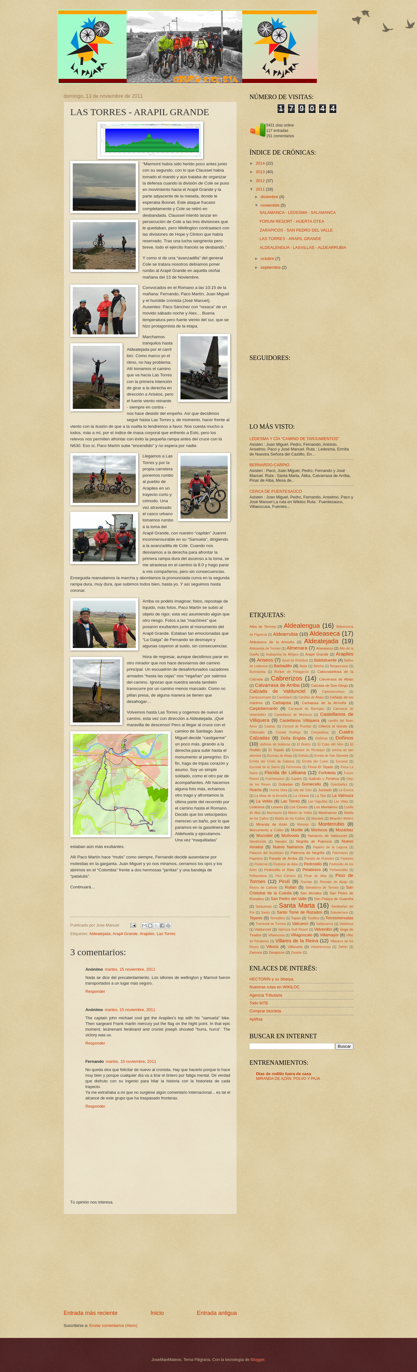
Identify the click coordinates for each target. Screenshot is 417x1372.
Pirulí (284, 881)
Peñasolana (257, 876)
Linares (277, 807)
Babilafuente (325, 660)
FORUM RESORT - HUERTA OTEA (292, 221)
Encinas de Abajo (279, 755)
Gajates (296, 778)
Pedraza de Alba (286, 864)
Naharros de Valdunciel (327, 836)
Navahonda (257, 841)
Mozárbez (344, 829)
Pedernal (260, 864)
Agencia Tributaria (265, 995)
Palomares (340, 853)
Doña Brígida (293, 738)
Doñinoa (321, 738)
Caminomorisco (333, 691)
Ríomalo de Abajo (333, 882)
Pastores (346, 858)
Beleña (319, 666)
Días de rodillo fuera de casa (283, 1073)
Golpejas (285, 784)
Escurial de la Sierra (264, 767)
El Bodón (304, 744)
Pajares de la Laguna (330, 847)
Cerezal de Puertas (296, 726)
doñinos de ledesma (275, 744)
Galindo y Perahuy (324, 778)
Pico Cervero (285, 876)
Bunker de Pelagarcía (291, 672)
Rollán (291, 887)
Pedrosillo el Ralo (279, 870)
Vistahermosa (321, 947)
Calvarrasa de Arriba (277, 685)
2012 (261, 180)
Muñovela (290, 835)
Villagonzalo (301, 935)
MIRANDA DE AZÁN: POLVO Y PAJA (288, 1078)
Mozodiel (264, 835)
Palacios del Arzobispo (266, 853)
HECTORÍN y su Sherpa (271, 979)
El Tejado (276, 750)
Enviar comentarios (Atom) (113, 1325)
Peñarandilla (339, 870)
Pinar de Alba (315, 876)
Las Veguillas (318, 801)
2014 (261, 163)
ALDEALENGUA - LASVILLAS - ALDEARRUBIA (303, 247)
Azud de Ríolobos (295, 660)
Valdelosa (346, 924)
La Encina (346, 790)
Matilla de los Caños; (290, 818)
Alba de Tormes (262, 626)
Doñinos (344, 737)
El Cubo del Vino (330, 744)
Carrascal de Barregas (306, 708)
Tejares (256, 918)
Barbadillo (283, 665)
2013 (261, 171)
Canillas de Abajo (311, 697)
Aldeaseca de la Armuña (271, 642)
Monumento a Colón (266, 830)
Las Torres (166, 933)
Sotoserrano (339, 912)
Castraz (269, 726)
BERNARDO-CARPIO (269, 464)
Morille (297, 829)
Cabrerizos (286, 678)
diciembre (269, 196)
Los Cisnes (298, 807)
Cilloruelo (257, 732)
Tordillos (313, 918)
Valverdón (323, 929)
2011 (261, 189)
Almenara (297, 648)
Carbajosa (282, 702)
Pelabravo (311, 869)
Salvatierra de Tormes (322, 887)
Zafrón (343, 947)
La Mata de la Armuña (270, 796)
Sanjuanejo (263, 906)
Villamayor (329, 935)
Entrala (303, 755)
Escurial (342, 761)
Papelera (255, 858)
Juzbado (325, 790)
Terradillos (277, 918)
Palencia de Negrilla (307, 853)
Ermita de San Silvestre (331, 755)
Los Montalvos (326, 807)
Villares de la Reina (296, 940)
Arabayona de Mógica (282, 654)
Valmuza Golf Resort (293, 929)
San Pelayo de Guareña (333, 899)
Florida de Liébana (285, 772)
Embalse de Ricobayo (308, 750)
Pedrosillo (313, 864)
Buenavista (257, 672)
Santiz (265, 912)
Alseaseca (324, 648)
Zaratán (296, 952)
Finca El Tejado (320, 767)
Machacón (274, 813)
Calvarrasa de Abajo (336, 679)
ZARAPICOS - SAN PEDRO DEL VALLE (296, 230)
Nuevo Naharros (288, 847)
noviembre (270, 205)
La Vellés (264, 801)
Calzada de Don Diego (329, 685)
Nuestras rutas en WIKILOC (274, 987)
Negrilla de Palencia (314, 841)
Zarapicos (276, 952)
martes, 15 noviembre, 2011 (130, 969)
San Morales (311, 893)
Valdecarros (324, 924)
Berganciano (339, 666)
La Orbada (301, 796)
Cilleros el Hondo (332, 726)
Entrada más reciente (90, 1313)
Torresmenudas (339, 918)
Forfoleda (326, 772)
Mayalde (317, 818)
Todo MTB (258, 1003)
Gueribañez (339, 784)
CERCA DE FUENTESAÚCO (275, 491)
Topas (296, 918)
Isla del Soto (303, 790)
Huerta (255, 789)
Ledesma (257, 807)
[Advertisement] (150, 1261)
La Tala (320, 796)
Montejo (303, 824)
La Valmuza (342, 795)
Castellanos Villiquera (299, 720)
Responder (95, 991)
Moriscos (319, 829)
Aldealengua (302, 625)
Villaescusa (276, 935)
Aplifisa (256, 1019)
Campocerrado (260, 697)
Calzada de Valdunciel (277, 691)
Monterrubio (331, 824)
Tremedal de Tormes (271, 924)
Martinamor (327, 813)
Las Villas (341, 801)
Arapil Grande (125, 933)
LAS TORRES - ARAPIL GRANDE (290, 238)
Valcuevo (300, 923)
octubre (267, 258)
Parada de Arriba (283, 858)
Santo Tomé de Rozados (300, 912)
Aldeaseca (325, 633)
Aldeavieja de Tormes (265, 648)
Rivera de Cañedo (263, 887)
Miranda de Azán (271, 824)
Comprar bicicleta (265, 1011)
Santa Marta (297, 905)
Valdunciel (262, 929)
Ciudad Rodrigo (288, 732)
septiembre (271, 267)
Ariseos (265, 659)
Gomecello (311, 784)
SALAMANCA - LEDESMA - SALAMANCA (298, 212)
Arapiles (147, 933)
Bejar (303, 666)
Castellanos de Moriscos (293, 714)
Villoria (272, 946)
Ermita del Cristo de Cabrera (271, 761)
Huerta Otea (278, 790)
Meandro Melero (341, 818)
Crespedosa (319, 732)
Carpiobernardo (263, 708)
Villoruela (295, 947)
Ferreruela (293, 767)
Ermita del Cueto (315, 761)
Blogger (258, 1359)
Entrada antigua (217, 1313)
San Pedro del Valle (288, 898)
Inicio (157, 1313)
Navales (281, 841)
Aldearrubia (285, 634)
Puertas (306, 882)
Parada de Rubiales (319, 858)
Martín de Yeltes (300, 813)
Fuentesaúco (275, 778)
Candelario (285, 697)
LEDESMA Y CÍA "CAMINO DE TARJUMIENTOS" (294, 438)
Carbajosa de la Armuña (324, 703)
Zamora (255, 952)
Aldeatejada (100, 933)
